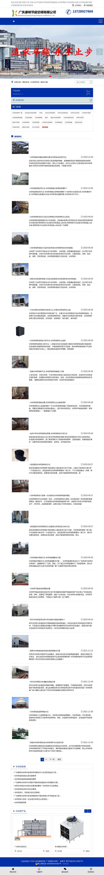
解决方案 (44, 82)
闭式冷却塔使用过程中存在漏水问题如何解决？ (47, 620)
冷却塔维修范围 (20, 802)
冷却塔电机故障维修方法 (39, 712)
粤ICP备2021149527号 (74, 861)
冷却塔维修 (68, 122)
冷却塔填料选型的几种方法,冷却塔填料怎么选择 (48, 340)
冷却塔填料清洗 (69, 117)
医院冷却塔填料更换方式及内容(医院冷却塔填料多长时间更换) (53, 279)
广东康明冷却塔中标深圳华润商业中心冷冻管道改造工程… (36, 772)
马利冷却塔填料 (50, 113)
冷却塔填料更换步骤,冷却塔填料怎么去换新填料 (48, 402)
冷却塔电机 (28, 117)
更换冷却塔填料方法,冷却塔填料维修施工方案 (47, 371)
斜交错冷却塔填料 (30, 113)
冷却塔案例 (58, 122)
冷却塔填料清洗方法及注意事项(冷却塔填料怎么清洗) (50, 217)
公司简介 (78, 5)
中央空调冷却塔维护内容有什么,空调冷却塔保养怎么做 (50, 310)
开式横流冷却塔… (61, 847)
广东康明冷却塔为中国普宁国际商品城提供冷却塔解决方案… (37, 782)
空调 (40, 113)
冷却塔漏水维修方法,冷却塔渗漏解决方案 (45, 557)
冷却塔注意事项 (47, 122)
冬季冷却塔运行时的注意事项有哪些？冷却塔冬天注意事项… (37, 786)
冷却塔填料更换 (35, 13)
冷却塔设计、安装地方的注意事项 (27, 792)
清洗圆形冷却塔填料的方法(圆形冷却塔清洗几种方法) (50, 526)
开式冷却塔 (35, 127)
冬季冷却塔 (80, 117)
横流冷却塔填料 (56, 117)
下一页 (52, 759)
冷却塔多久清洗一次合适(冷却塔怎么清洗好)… (32, 799)
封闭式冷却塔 (75, 113)
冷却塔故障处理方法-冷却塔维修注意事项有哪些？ (48, 188)
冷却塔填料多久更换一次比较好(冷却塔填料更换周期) (50, 495)
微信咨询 (65, 870)
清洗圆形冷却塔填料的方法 (40, 464)
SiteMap (66, 864)
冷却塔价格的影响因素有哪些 (25, 779)
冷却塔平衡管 (86, 113)
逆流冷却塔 (78, 122)
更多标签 (45, 127)
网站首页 (25, 82)
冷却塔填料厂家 (17, 113)
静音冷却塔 (15, 122)
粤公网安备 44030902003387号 (48, 863)
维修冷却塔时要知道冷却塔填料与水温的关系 (46, 742)
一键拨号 (39, 870)
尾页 (59, 759)
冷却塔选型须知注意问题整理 (25, 776)
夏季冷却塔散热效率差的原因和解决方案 (45, 651)
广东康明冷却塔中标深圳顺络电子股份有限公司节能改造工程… (38, 796)
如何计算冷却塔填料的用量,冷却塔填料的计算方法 (48, 433)
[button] (50, 76)
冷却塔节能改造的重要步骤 (40, 588)
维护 (46, 117)
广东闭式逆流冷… (21, 847)
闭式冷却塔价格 (63, 113)
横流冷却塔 (25, 127)
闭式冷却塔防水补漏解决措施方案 (42, 682)
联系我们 (89, 5)
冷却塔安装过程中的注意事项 (25, 789)
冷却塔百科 (35, 82)
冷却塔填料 (25, 122)
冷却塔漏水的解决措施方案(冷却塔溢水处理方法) (48, 157)
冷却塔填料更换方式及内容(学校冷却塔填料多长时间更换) (51, 248)
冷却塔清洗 (15, 127)
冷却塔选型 (35, 122)
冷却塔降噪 (38, 117)
